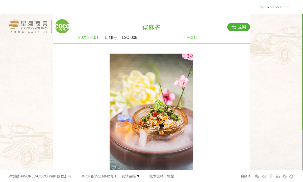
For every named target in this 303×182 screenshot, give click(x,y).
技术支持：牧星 (161, 176)
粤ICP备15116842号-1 (99, 176)
